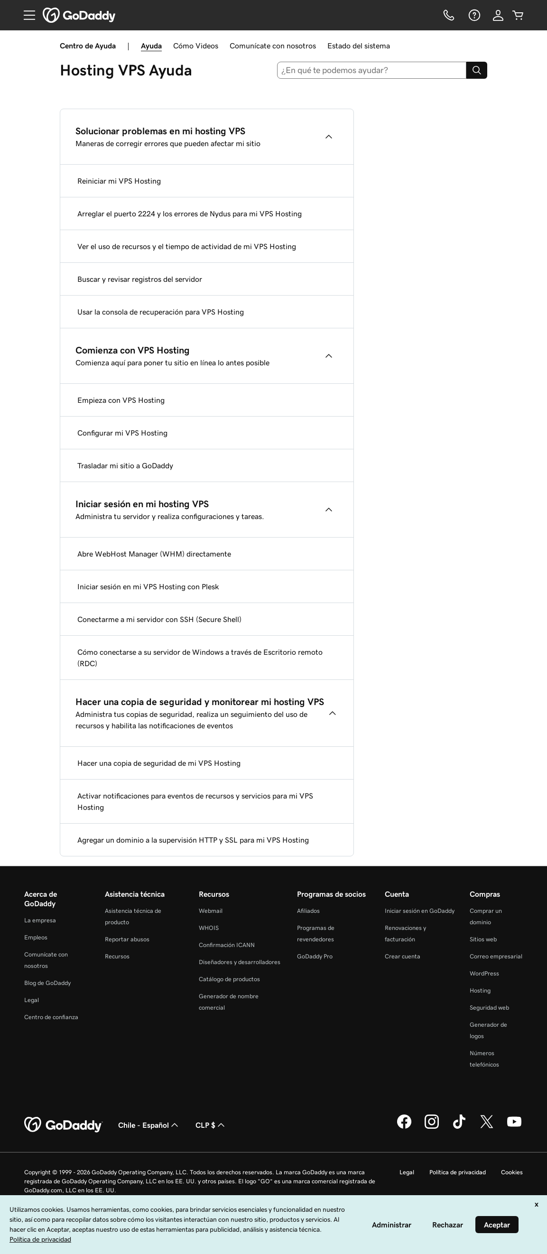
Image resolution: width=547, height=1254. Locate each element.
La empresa (40, 920)
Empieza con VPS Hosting (121, 400)
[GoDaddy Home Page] (63, 1125)
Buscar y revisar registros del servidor (139, 279)
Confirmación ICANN (227, 945)
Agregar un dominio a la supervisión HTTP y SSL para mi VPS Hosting (193, 840)
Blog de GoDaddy (47, 983)
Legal (31, 1000)
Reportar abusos (127, 939)
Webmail (211, 911)
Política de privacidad (457, 1172)
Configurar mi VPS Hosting (122, 433)
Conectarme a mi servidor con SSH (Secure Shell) (159, 619)
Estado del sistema (358, 45)
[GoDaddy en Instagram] (431, 1127)
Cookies (512, 1172)
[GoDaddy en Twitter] (486, 1127)
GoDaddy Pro (315, 956)
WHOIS (209, 928)
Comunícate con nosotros (273, 45)
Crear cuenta (402, 956)
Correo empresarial (496, 956)
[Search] (476, 70)
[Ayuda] (473, 15)
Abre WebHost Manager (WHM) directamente (154, 553)
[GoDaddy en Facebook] (404, 1127)
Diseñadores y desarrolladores (239, 962)
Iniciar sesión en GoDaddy (419, 911)
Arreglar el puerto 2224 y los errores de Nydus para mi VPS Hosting (189, 213)
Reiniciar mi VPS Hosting (119, 181)
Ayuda (151, 45)
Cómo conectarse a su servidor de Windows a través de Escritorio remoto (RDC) (200, 657)
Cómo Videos (195, 45)
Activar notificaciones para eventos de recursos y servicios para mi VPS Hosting (195, 801)
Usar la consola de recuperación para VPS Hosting (160, 312)
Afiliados (308, 911)
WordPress (484, 973)
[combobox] (371, 70)
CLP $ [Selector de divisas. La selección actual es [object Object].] (211, 1125)
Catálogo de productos (229, 979)
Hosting (480, 990)
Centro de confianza (51, 1017)
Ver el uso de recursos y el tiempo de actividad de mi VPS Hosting (186, 246)
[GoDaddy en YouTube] (514, 1127)
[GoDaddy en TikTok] (459, 1127)
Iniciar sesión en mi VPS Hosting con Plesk (148, 586)
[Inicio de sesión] (498, 15)
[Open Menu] (25, 15)
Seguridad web (489, 1007)
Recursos (117, 956)
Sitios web (483, 939)
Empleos (35, 937)
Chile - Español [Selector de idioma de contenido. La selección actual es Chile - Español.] (149, 1125)
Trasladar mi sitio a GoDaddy (125, 465)
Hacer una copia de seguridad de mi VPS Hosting (159, 763)
